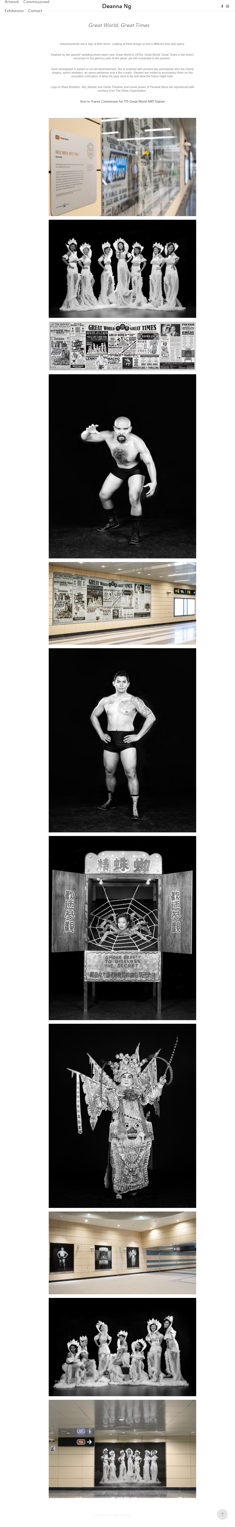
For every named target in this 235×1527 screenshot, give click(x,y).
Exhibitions (14, 10)
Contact (35, 10)
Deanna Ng (116, 6)
